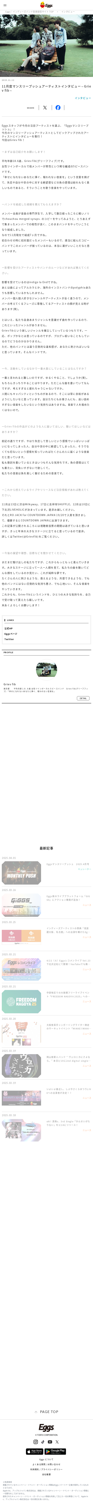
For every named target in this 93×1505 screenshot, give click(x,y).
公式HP (8, 628)
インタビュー (68, 11)
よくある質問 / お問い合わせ (46, 1464)
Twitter (9, 639)
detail (83, 698)
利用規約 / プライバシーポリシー (46, 1469)
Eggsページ (10, 633)
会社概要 (46, 1474)
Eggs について (46, 1459)
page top (49, 1412)
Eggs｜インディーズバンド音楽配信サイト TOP (29, 11)
